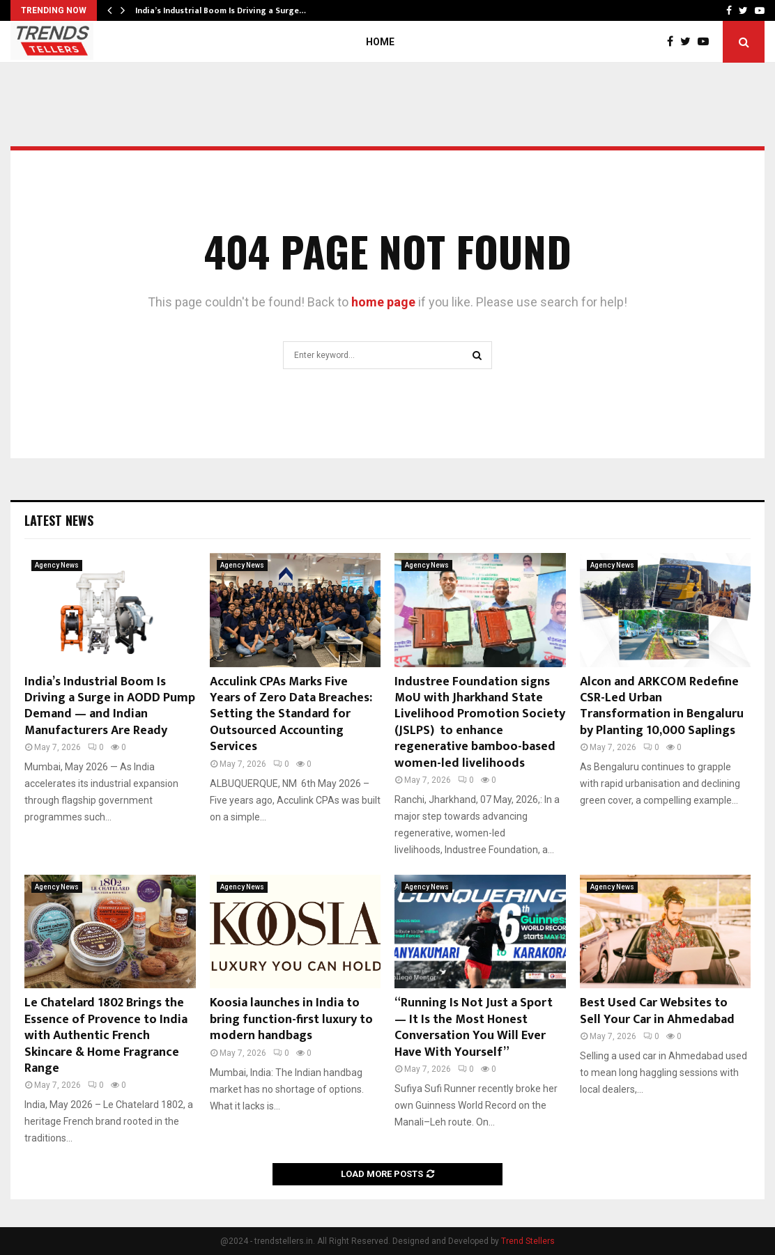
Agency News (57, 565)
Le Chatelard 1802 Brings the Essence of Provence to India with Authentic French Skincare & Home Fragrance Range (105, 1035)
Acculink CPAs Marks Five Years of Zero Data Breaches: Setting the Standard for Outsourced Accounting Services (291, 714)
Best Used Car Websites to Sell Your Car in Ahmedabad (657, 1010)
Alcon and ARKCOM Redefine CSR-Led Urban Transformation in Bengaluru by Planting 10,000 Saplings (662, 706)
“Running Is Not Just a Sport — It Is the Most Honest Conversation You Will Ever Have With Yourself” (473, 1027)
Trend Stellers (528, 1241)
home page (383, 302)
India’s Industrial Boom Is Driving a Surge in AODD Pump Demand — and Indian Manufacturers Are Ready (109, 706)
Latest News (58, 520)
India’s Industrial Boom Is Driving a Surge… (220, 10)
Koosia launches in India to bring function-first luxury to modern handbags (291, 1019)
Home (380, 41)
